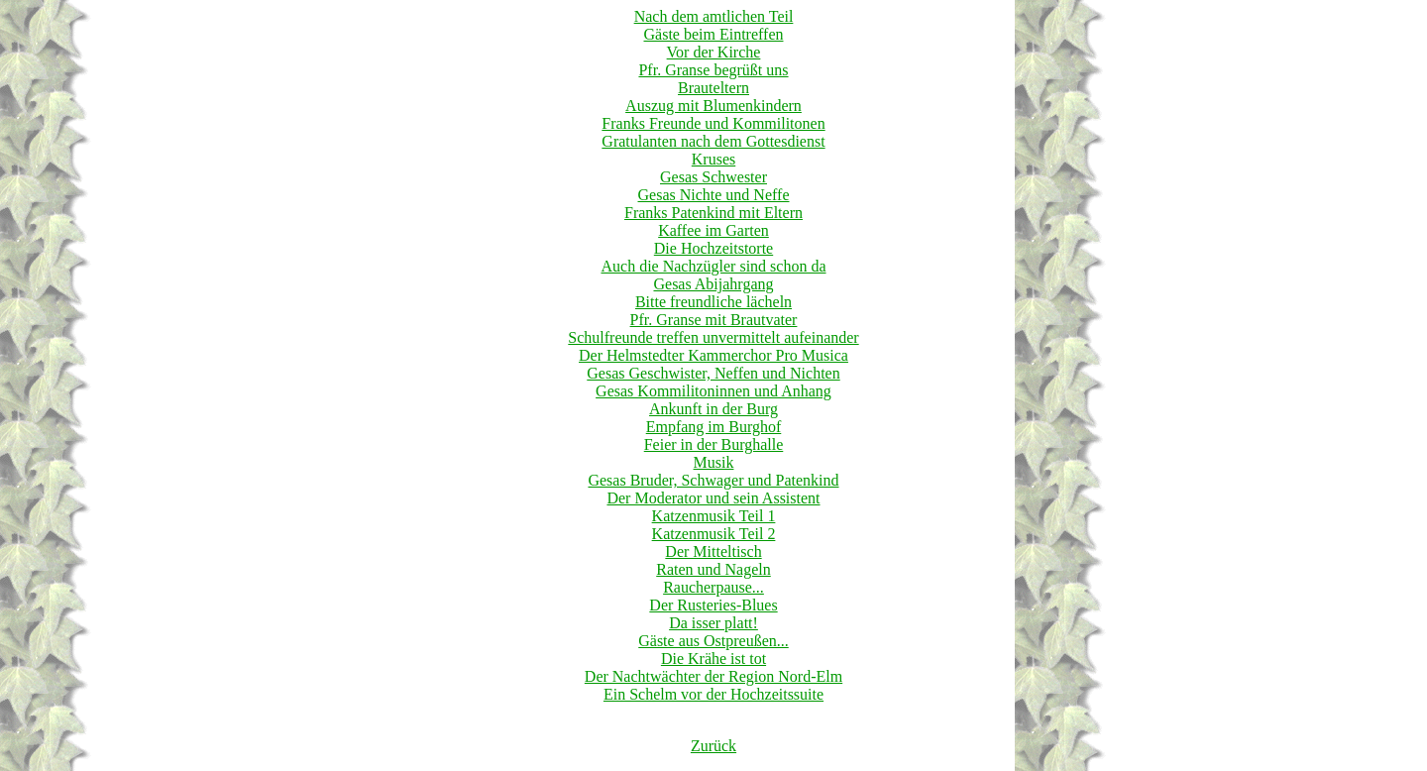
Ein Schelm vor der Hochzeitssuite (713, 694)
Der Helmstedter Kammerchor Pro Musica (713, 355)
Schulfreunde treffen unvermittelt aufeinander (713, 337)
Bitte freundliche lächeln (713, 301)
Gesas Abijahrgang (713, 283)
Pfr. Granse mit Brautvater (714, 319)
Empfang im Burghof (714, 426)
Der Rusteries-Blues (713, 605)
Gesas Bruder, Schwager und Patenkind (713, 480)
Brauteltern (713, 87)
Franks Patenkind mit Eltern (713, 212)
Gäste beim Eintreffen (714, 34)
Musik (714, 462)
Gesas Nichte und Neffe (714, 194)
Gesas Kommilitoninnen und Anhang (713, 391)
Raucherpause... (713, 587)
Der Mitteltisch (713, 551)
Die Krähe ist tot (713, 658)
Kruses (713, 159)
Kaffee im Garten (713, 230)
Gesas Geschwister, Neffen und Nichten (713, 373)
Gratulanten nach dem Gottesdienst (713, 141)
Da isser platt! (713, 622)
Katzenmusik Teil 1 (714, 515)
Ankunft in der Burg (713, 408)
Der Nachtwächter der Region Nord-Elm (713, 676)
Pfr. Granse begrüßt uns (713, 69)
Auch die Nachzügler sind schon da (713, 266)
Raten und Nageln (713, 569)
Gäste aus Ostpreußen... (713, 640)
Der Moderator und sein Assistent (713, 498)
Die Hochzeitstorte (713, 248)
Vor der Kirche (714, 52)
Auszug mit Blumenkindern (713, 105)
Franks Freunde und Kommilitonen (713, 123)
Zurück (713, 745)
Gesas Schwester (713, 176)
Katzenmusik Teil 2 (714, 533)
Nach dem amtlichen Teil (714, 16)
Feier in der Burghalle (714, 444)
